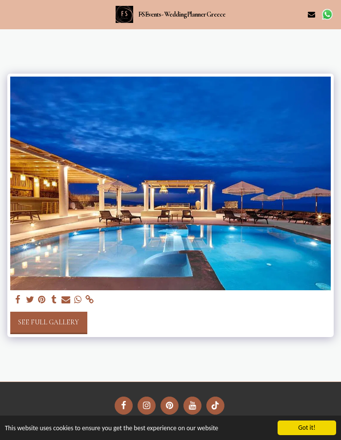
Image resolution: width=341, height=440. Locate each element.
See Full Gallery (48, 322)
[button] (10, 14)
